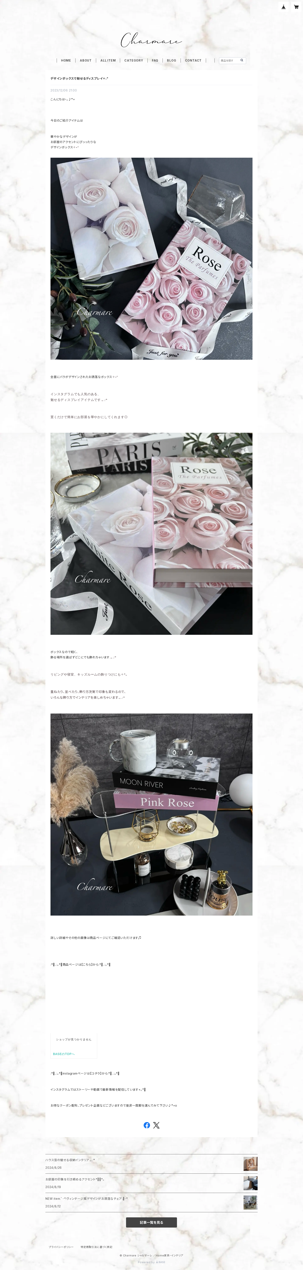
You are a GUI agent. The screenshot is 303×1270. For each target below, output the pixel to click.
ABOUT (86, 60)
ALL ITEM (108, 60)
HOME (66, 60)
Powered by (151, 1262)
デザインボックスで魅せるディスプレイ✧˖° (79, 78)
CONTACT (193, 60)
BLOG (171, 60)
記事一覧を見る (151, 1222)
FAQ (155, 60)
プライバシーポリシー (61, 1247)
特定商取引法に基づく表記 (96, 1247)
